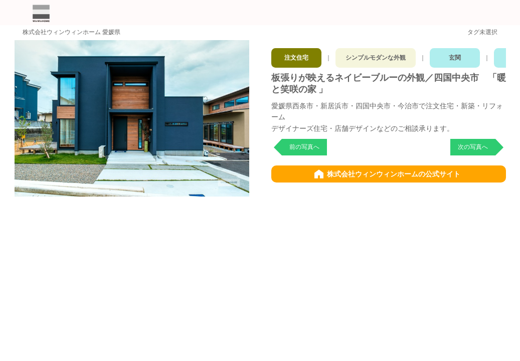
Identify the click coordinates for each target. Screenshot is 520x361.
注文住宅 (297, 55)
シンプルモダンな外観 (380, 55)
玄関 (463, 55)
